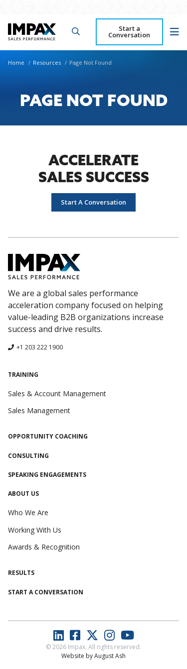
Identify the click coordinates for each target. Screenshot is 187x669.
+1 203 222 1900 (39, 347)
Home (16, 62)
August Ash (110, 656)
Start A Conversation (93, 202)
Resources (47, 62)
